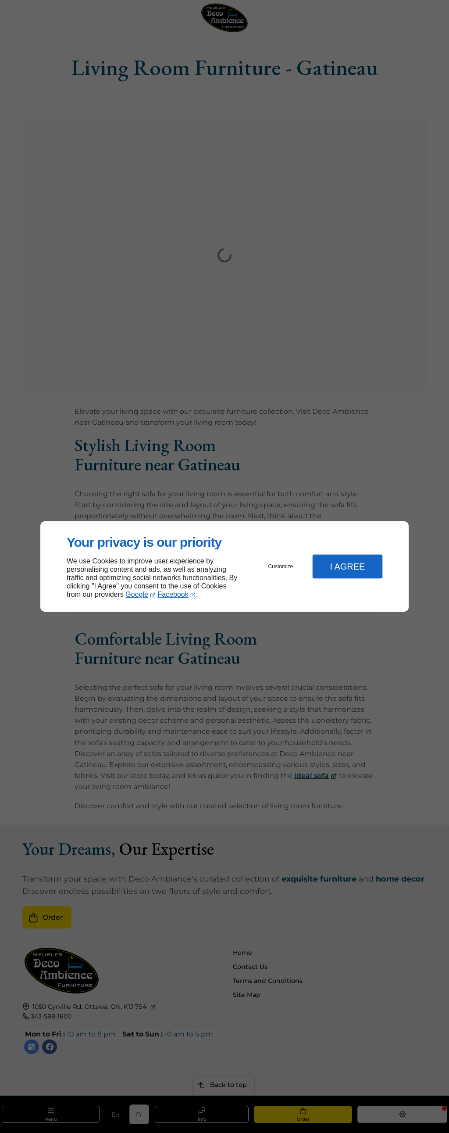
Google (136, 594)
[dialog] (224, 566)
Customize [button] (280, 566)
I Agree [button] (347, 566)
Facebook (173, 594)
